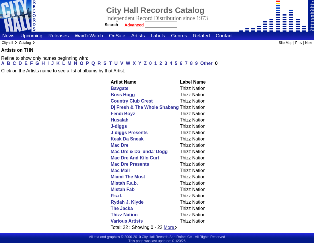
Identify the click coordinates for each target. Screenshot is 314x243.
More (170, 227)
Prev (299, 43)
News (8, 35)
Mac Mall (120, 170)
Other (206, 63)
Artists (138, 35)
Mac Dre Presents (130, 164)
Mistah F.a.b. (124, 183)
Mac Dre (119, 145)
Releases (59, 35)
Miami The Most (128, 176)
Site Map (285, 43)
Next (308, 43)
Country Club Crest (132, 101)
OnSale (117, 35)
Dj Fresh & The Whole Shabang (145, 107)
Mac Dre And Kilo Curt (135, 157)
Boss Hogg (123, 94)
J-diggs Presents (129, 132)
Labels (158, 35)
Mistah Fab (123, 189)
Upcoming (31, 35)
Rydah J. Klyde (127, 202)
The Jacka (122, 208)
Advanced (135, 25)
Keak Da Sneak (127, 138)
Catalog (25, 43)
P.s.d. (116, 195)
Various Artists (127, 221)
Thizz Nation (124, 214)
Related (201, 35)
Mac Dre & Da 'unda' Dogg (139, 151)
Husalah (119, 119)
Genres (179, 35)
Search (111, 24)
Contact (224, 35)
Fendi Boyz (123, 113)
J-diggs (119, 126)
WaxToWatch (89, 35)
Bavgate (119, 88)
